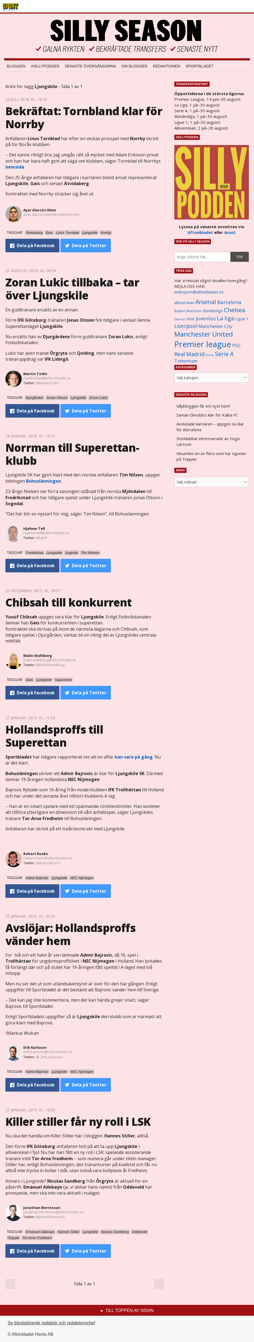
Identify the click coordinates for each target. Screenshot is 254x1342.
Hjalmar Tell (34, 528)
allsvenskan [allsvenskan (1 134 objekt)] (184, 302)
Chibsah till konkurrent (68, 602)
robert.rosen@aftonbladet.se (47, 858)
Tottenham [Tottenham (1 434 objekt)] (185, 361)
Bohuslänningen (43, 481)
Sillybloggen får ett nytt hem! (203, 406)
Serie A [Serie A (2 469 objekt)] (224, 354)
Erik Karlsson (35, 1047)
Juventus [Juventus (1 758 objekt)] (206, 318)
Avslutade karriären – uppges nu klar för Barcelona (210, 426)
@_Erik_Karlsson (49, 1056)
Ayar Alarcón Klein (39, 210)
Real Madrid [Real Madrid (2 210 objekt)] (189, 354)
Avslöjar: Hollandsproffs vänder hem (70, 934)
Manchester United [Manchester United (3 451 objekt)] (203, 334)
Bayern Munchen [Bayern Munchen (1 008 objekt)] (188, 311)
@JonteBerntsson (50, 1216)
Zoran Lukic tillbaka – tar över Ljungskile (72, 289)
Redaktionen (166, 66)
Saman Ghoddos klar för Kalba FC (207, 415)
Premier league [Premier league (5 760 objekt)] (202, 344)
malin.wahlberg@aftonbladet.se (49, 659)
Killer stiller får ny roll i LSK (77, 1121)
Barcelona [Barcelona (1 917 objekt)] (229, 302)
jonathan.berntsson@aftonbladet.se (53, 1211)
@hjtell (41, 537)
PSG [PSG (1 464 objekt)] (236, 346)
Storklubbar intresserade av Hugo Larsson (208, 441)
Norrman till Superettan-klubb (72, 454)
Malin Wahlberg (37, 655)
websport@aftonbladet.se (199, 292)
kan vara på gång (133, 757)
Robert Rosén (35, 853)
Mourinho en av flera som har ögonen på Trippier (211, 456)
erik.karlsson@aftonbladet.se (47, 1051)
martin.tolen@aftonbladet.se (47, 378)
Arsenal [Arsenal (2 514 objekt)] (205, 302)
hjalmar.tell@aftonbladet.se (46, 532)
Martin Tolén (35, 373)
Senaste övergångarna (90, 66)
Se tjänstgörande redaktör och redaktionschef (51, 1323)
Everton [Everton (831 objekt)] (179, 319)
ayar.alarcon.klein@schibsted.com (51, 214)
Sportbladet (199, 66)
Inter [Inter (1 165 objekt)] (191, 318)
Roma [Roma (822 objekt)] (209, 355)
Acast (230, 232)
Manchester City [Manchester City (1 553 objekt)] (215, 326)
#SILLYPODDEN (45, 66)
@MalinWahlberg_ (51, 664)
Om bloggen (134, 66)
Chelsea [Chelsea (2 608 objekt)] (234, 310)
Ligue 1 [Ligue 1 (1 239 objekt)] (241, 318)
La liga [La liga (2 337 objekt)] (225, 318)
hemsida (14, 167)
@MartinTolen (47, 382)
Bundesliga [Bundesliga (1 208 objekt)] (213, 310)
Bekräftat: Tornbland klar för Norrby (83, 117)
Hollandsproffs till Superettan (54, 736)
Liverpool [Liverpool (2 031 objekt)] (185, 326)
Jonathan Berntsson (41, 1207)
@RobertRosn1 (48, 862)
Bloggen (16, 66)
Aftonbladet (200, 232)
